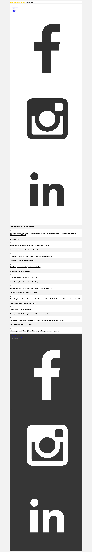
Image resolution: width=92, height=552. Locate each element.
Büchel (13, 6)
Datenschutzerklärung (16, 335)
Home (13, 4)
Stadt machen (15, 7)
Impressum (14, 334)
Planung (13, 8)
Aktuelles (14, 10)
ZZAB (13, 9)
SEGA (13, 11)
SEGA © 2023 (15, 338)
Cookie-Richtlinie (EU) (17, 337)
